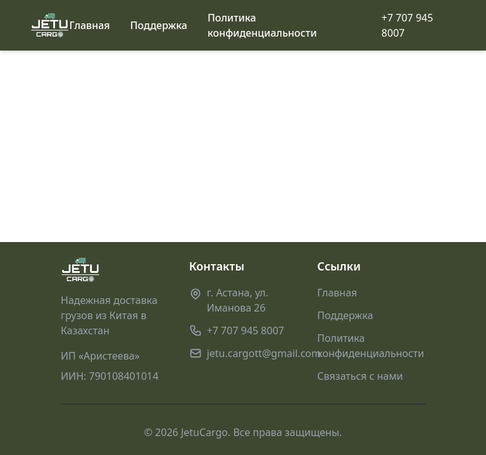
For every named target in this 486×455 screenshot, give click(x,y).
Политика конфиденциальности (262, 25)
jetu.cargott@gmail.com (264, 353)
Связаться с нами (359, 376)
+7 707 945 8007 (407, 25)
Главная (90, 25)
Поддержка (158, 25)
